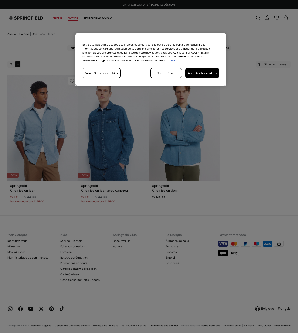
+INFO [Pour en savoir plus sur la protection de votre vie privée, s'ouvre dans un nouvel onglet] (172, 60)
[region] (150, 59)
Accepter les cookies (202, 73)
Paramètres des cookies (101, 73)
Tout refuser (166, 73)
